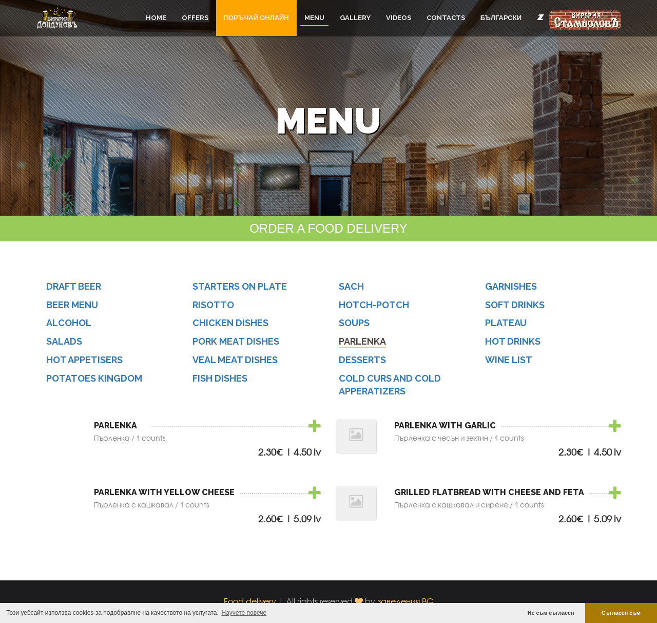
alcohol (68, 322)
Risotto (213, 304)
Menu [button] (314, 18)
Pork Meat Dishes (235, 341)
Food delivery (250, 601)
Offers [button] (195, 18)
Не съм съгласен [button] (551, 613)
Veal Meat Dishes (235, 359)
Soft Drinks (515, 304)
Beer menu (72, 304)
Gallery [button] (355, 18)
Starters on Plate (239, 286)
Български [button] (500, 18)
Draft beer (73, 286)
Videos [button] (398, 18)
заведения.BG (405, 601)
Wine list (508, 359)
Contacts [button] (446, 18)
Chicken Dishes (230, 322)
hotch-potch (374, 304)
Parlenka (362, 341)
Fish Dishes (219, 378)
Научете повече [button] (244, 612)
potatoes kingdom (94, 378)
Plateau (506, 322)
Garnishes (511, 286)
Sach (351, 286)
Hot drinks (512, 341)
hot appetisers (84, 359)
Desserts (362, 359)
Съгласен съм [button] (621, 613)
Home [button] (156, 18)
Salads (64, 341)
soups (354, 322)
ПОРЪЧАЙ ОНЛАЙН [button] (256, 18)
